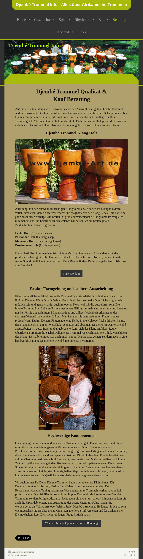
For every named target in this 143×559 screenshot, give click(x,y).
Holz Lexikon (71, 273)
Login (132, 551)
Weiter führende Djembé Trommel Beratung (71, 523)
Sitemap (30, 551)
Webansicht (129, 555)
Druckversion (16, 551)
